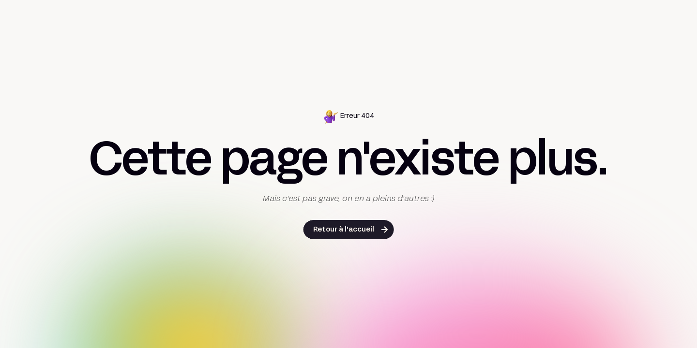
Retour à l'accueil (343, 230)
